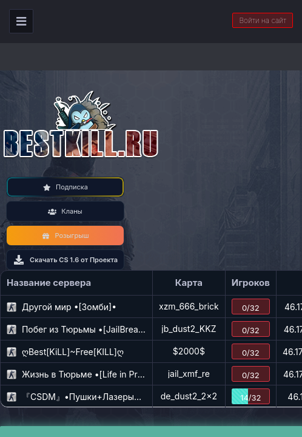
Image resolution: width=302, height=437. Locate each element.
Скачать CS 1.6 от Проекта (65, 260)
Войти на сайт (262, 20)
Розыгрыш (65, 235)
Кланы (65, 211)
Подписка (65, 187)
